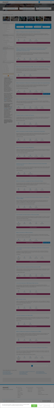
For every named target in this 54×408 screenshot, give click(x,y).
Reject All (40, 405)
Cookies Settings (47, 405)
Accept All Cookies (34, 406)
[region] (27, 405)
